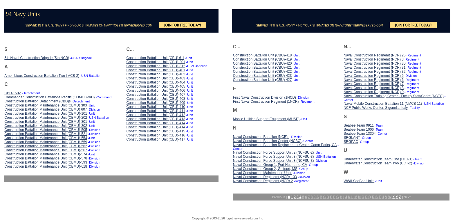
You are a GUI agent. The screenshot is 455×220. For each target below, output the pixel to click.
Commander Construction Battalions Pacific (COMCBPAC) (49, 97)
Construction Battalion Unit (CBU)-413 (155, 119)
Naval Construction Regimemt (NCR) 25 (374, 55)
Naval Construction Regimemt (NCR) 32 (374, 72)
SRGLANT (352, 138)
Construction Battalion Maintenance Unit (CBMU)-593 (45, 162)
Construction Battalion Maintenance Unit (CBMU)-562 (45, 146)
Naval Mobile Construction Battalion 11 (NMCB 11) (383, 104)
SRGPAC (351, 142)
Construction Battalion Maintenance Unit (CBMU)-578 (45, 158)
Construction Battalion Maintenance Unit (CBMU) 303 (45, 105)
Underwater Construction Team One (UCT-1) (378, 159)
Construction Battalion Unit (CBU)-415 (155, 131)
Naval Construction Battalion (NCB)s (261, 137)
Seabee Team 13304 (360, 134)
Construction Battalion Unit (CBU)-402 (155, 74)
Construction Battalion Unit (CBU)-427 (262, 80)
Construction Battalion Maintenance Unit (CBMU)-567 (45, 150)
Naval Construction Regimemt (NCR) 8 (374, 88)
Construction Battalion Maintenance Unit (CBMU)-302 (45, 126)
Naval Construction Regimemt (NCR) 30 (374, 63)
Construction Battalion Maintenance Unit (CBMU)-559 (45, 142)
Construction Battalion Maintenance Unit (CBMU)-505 (45, 130)
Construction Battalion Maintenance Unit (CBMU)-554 (45, 138)
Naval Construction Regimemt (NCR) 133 (265, 177)
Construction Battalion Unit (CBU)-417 (155, 139)
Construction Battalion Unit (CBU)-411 (155, 111)
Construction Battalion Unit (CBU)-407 (155, 95)
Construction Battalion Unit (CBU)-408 (155, 99)
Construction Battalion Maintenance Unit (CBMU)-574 (45, 154)
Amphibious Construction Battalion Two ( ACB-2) (41, 76)
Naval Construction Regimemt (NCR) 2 (263, 181)
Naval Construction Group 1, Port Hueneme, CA (270, 165)
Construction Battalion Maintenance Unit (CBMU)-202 (45, 118)
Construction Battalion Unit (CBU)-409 (155, 103)
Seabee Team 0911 (359, 125)
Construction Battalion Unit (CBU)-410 (155, 107)
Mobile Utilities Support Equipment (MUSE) (266, 119)
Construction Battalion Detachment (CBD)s (37, 101)
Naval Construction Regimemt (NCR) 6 (374, 80)
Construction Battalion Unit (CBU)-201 (155, 62)
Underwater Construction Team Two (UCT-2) (378, 163)
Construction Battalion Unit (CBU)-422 (262, 72)
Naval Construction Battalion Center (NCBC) (267, 141)
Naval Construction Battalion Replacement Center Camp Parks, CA (285, 145)
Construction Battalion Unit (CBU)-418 (262, 55)
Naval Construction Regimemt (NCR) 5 (374, 76)
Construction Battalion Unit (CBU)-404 (155, 82)
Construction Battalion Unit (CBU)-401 (155, 70)
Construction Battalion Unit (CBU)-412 (155, 115)
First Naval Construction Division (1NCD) (264, 97)
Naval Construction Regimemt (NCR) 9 (374, 92)
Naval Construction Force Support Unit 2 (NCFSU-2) (273, 152)
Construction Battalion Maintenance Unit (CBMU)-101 (45, 113)
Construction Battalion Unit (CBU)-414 (155, 123)
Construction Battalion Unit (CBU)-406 (155, 90)
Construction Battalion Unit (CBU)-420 (262, 63)
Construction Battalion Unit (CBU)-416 (155, 135)
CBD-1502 (12, 93)
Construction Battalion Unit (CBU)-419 (262, 59)
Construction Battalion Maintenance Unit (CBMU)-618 (45, 166)
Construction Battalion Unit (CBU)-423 (262, 76)
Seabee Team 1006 (359, 129)
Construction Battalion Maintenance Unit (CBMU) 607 (45, 109)
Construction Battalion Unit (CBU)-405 (155, 86)
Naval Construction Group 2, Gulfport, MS (265, 169)
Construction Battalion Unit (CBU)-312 (155, 66)
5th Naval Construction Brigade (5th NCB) (36, 58)
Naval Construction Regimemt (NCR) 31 (374, 67)
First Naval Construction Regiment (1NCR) (266, 102)
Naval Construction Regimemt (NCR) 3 (374, 59)
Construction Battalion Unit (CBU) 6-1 (155, 58)
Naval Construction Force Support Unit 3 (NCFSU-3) (273, 157)
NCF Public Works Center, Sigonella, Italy (376, 108)
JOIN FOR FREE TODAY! (182, 25)
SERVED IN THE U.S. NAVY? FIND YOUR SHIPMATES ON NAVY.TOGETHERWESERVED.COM (88, 25)
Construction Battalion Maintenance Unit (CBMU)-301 (45, 122)
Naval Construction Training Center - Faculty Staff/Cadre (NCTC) (394, 96)
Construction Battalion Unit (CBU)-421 (262, 67)
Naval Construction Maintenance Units (262, 173)
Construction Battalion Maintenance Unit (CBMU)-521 (45, 134)
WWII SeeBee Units (359, 181)
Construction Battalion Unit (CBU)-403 (155, 78)
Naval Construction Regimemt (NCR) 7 (374, 84)
